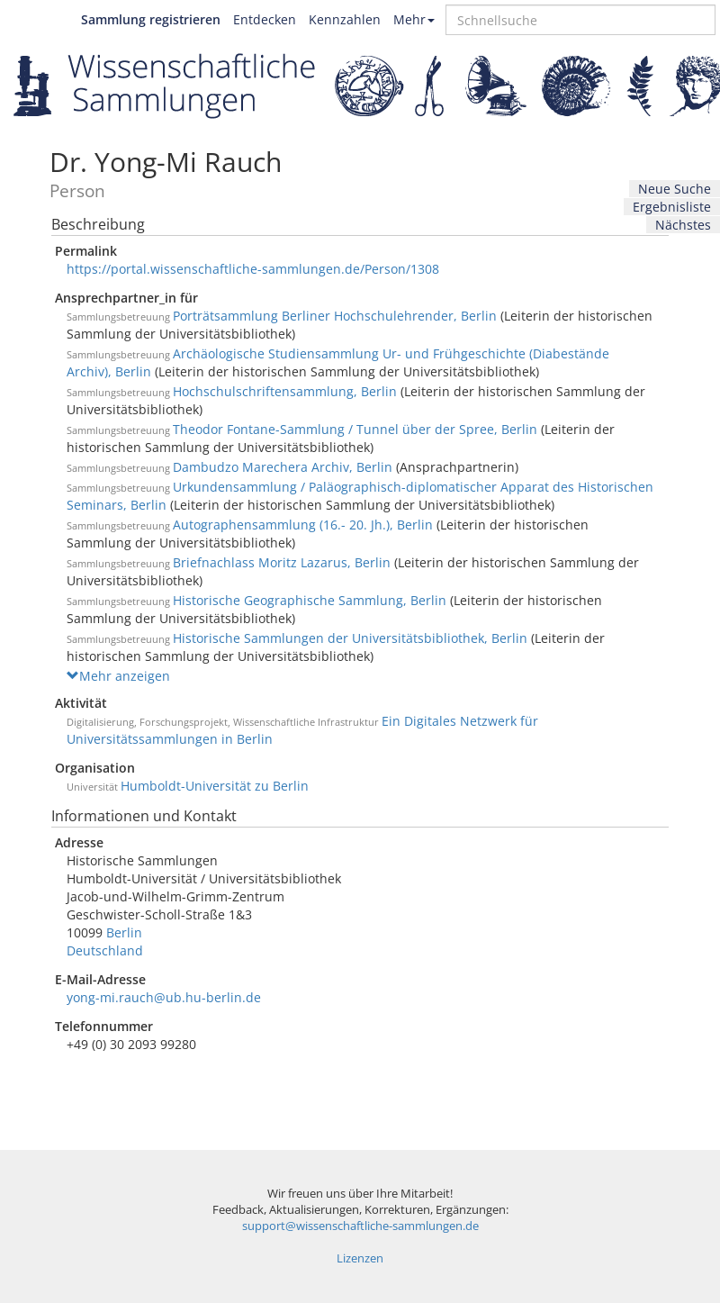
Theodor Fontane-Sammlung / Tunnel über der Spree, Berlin (355, 429)
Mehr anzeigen (118, 675)
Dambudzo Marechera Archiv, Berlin (282, 466)
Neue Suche (674, 188)
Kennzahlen (345, 19)
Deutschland (105, 950)
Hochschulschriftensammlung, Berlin (285, 391)
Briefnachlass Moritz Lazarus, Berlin (282, 562)
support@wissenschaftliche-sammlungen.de (360, 1226)
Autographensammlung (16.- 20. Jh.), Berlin (303, 524)
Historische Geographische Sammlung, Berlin (309, 600)
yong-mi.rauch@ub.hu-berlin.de (164, 997)
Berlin (124, 932)
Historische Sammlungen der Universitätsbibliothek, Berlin (350, 638)
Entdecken (264, 19)
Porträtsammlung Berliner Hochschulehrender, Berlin (335, 315)
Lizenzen (360, 1258)
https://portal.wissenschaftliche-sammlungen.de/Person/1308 (253, 268)
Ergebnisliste (672, 206)
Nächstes (683, 224)
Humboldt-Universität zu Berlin (215, 785)
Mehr (414, 19)
